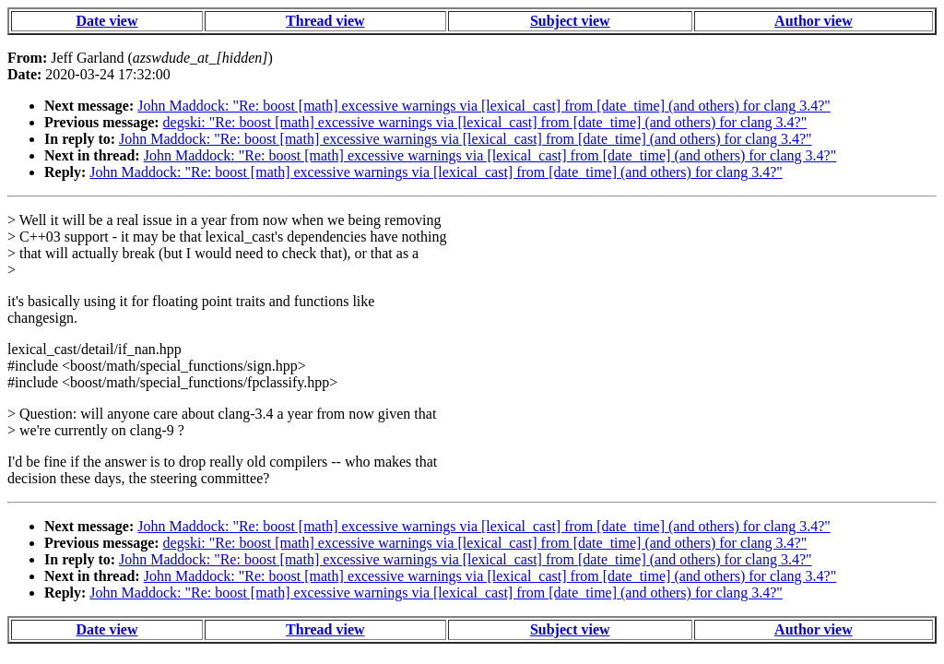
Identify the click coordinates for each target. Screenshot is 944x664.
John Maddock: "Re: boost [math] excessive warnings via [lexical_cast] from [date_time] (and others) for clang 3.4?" (484, 105)
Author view (813, 21)
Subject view (570, 21)
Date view (106, 21)
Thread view (325, 21)
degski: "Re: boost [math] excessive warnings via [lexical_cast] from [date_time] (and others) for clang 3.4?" (485, 122)
